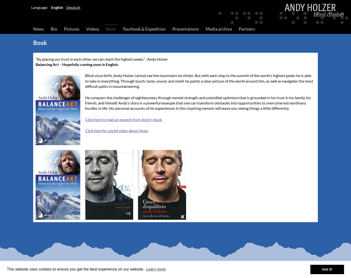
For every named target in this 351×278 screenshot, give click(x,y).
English (57, 7)
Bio (54, 29)
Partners (247, 29)
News (38, 29)
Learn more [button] (156, 269)
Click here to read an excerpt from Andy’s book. (124, 119)
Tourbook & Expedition (144, 29)
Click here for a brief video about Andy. (117, 130)
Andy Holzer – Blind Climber (175, 12)
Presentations (185, 29)
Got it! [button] (327, 269)
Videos (92, 29)
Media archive (219, 29)
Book (111, 29)
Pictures (72, 29)
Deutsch (73, 7)
